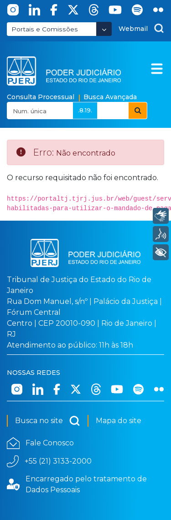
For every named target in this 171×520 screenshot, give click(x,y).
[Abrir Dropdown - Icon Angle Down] (104, 29)
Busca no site (47, 421)
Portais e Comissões (44, 29)
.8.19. (85, 110)
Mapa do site (118, 420)
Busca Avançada (110, 97)
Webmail (133, 28)
